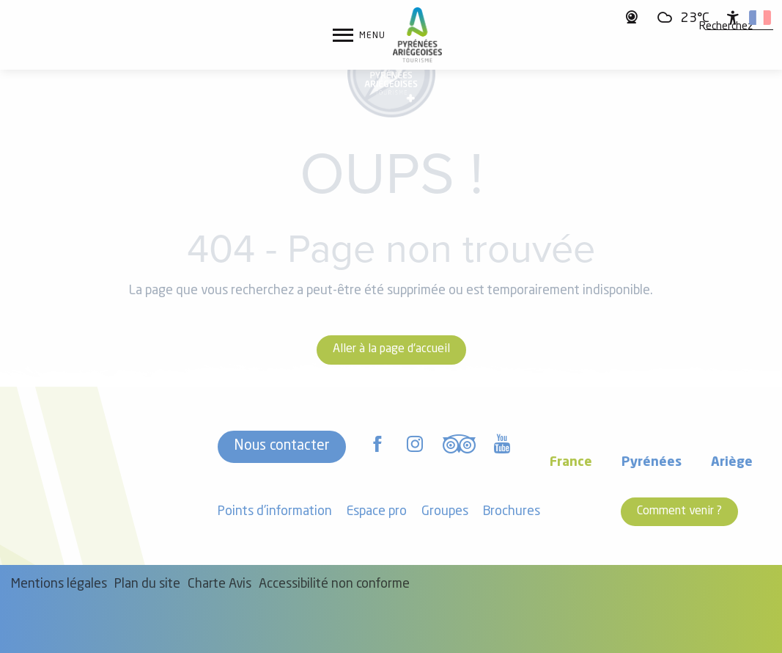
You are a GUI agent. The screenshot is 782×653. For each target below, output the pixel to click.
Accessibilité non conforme (334, 584)
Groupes (444, 512)
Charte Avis (219, 584)
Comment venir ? (679, 511)
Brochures (511, 512)
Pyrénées (651, 462)
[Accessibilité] (733, 17)
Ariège (732, 462)
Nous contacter (282, 446)
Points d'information (275, 512)
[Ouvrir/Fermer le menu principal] (359, 35)
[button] (726, 27)
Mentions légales (59, 584)
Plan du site (147, 584)
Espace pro (377, 512)
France (571, 462)
